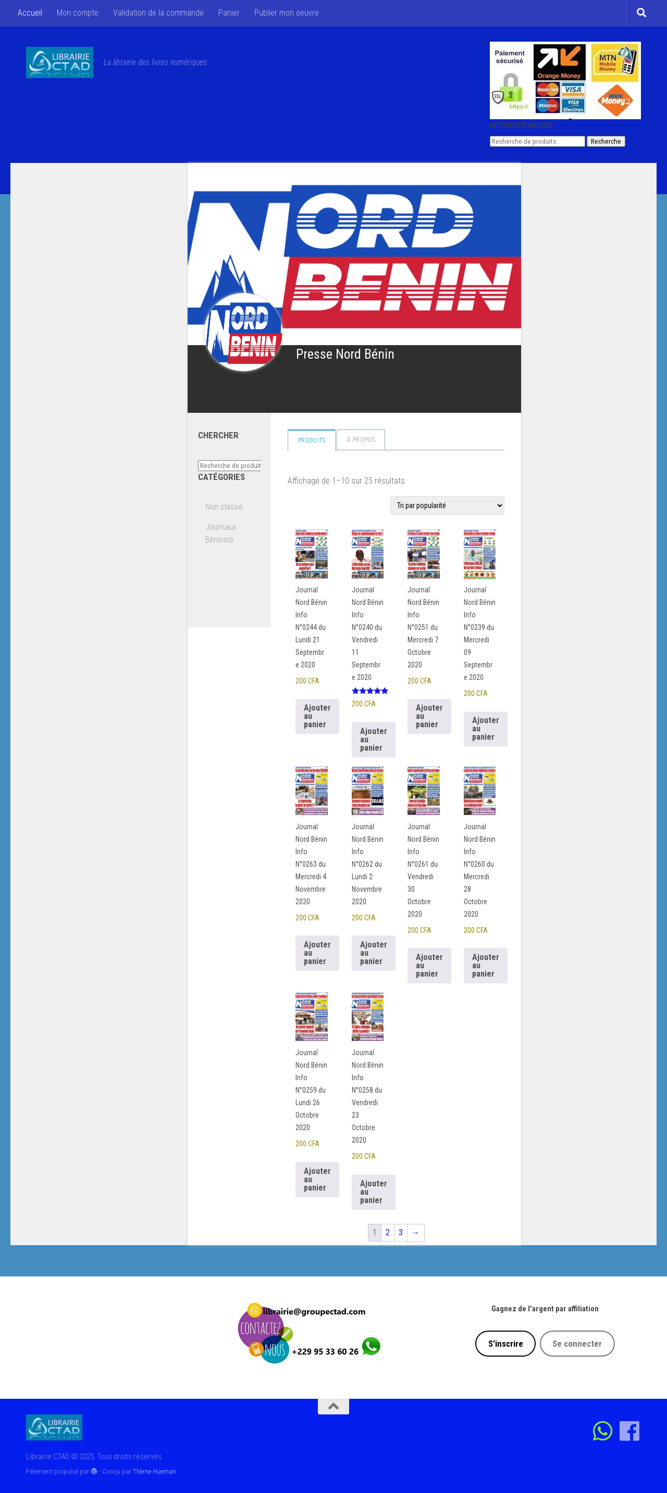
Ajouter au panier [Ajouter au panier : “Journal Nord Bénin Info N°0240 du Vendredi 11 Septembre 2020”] (373, 739)
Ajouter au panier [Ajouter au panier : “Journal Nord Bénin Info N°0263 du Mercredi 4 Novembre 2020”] (317, 953)
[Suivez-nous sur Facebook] (630, 1431)
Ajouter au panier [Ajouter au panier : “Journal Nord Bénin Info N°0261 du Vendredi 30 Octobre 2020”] (429, 965)
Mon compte (77, 13)
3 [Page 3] (401, 1232)
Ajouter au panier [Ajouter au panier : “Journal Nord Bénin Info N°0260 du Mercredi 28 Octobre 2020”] (485, 965)
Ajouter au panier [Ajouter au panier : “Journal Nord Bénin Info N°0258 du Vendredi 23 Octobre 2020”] (373, 1192)
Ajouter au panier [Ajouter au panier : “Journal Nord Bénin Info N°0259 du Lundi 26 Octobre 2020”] (317, 1179)
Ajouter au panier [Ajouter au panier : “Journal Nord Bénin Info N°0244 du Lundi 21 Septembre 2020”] (317, 716)
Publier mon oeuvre (286, 13)
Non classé (224, 507)
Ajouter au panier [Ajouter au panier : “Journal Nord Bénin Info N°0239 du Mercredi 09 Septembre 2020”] (485, 728)
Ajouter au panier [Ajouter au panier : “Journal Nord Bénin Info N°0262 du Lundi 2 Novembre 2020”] (373, 953)
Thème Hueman (154, 1471)
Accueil (30, 13)
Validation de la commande (158, 13)
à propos (360, 440)
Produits (311, 440)
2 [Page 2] (388, 1232)
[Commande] (447, 505)
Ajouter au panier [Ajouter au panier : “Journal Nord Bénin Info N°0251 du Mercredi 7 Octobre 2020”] (429, 716)
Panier (229, 13)
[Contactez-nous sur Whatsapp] (603, 1431)
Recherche (606, 141)
